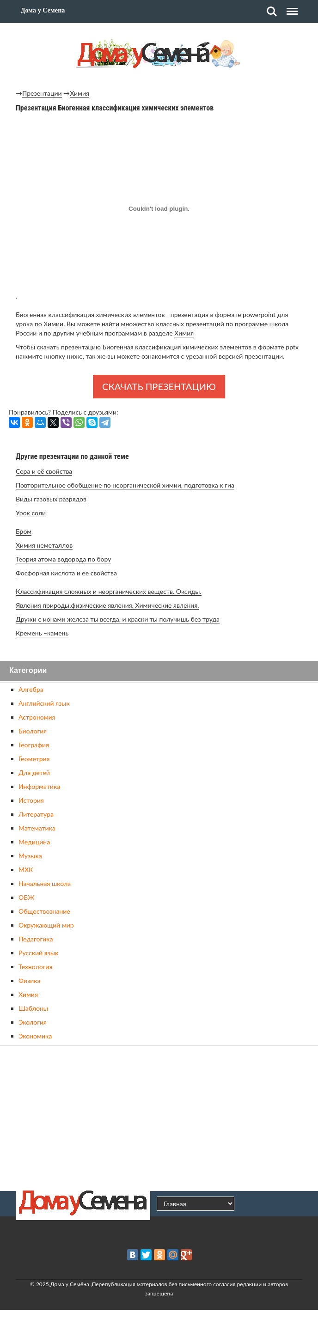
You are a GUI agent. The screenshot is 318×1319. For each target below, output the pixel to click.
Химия (79, 93)
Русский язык (38, 953)
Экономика (35, 1036)
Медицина (34, 842)
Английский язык (44, 703)
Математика (36, 828)
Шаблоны (33, 1008)
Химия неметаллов (44, 545)
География (33, 745)
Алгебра (30, 689)
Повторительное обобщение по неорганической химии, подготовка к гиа (125, 485)
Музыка (30, 856)
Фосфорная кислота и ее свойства (66, 573)
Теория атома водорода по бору (63, 559)
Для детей (34, 772)
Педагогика (35, 939)
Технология (35, 967)
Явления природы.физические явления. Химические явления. (107, 605)
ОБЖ (26, 897)
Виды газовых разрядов (51, 499)
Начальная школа (44, 883)
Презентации (42, 93)
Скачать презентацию (159, 386)
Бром (23, 531)
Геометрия (33, 759)
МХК (25, 869)
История (31, 800)
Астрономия (36, 717)
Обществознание (44, 911)
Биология (32, 731)
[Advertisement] (159, 1117)
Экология (32, 1022)
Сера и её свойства (44, 471)
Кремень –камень (42, 633)
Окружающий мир (46, 925)
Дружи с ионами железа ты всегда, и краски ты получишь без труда (118, 619)
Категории (28, 670)
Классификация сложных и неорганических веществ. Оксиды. (109, 591)
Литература (36, 814)
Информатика (39, 786)
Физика (29, 980)
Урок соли (31, 513)
